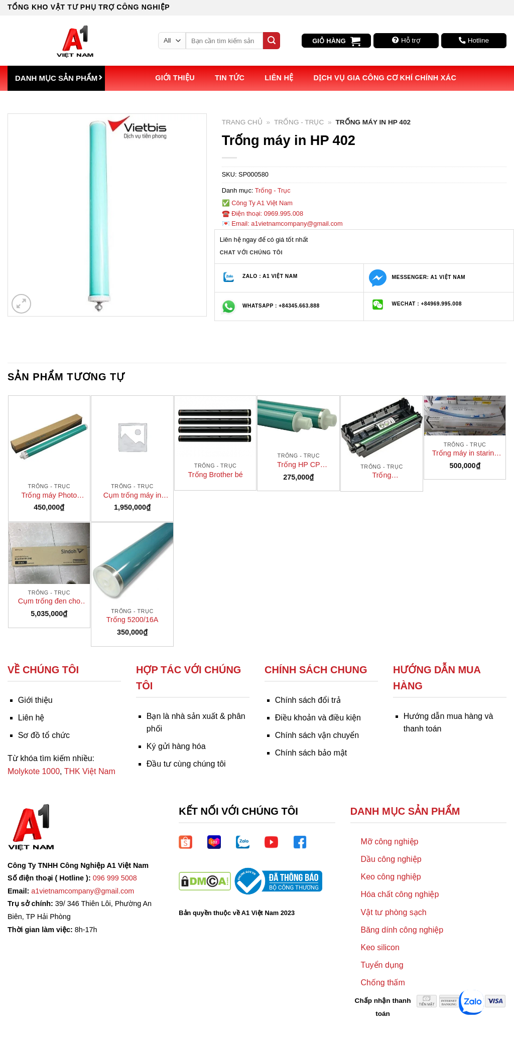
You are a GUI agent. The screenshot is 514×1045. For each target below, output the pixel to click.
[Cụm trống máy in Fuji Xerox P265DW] (132, 437)
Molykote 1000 (34, 771)
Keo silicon (379, 947)
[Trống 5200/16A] (132, 563)
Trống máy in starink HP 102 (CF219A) (465, 453)
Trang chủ (242, 122)
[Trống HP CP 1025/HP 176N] (298, 421)
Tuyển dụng (381, 965)
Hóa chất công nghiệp (399, 894)
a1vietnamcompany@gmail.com (82, 891)
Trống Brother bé (215, 475)
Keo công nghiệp (390, 876)
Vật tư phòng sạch (393, 912)
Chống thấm (382, 982)
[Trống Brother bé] (215, 426)
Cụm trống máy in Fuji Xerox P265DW (132, 495)
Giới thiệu (175, 78)
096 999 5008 (115, 878)
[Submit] (271, 40)
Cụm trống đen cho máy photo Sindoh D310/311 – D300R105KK (49, 601)
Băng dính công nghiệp (401, 930)
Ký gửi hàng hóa (176, 746)
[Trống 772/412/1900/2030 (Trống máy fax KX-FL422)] (382, 427)
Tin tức (229, 78)
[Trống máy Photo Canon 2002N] (49, 437)
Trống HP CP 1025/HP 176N (298, 465)
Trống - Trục (299, 122)
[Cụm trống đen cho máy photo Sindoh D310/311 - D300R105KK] (49, 553)
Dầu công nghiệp (390, 859)
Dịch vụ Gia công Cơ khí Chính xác (384, 78)
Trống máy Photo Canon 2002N (49, 495)
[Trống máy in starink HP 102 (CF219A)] (465, 415)
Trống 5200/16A (132, 620)
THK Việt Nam (89, 771)
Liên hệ (279, 78)
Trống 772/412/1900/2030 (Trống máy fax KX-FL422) (381, 475)
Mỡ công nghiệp (389, 841)
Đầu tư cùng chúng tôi (186, 764)
